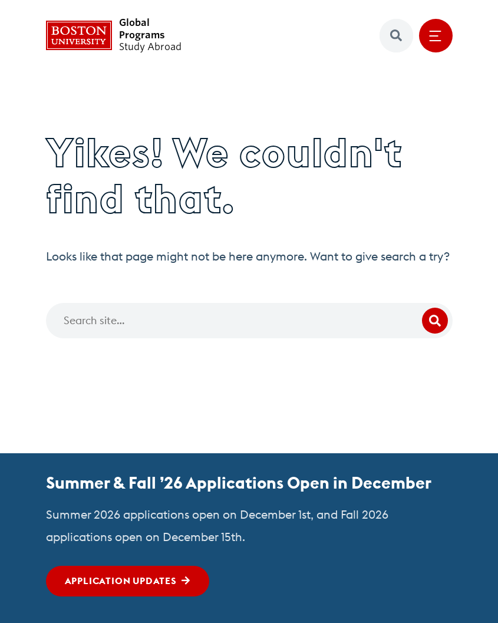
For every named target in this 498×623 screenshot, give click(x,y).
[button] (396, 35)
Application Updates (121, 580)
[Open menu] (436, 35)
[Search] (249, 320)
